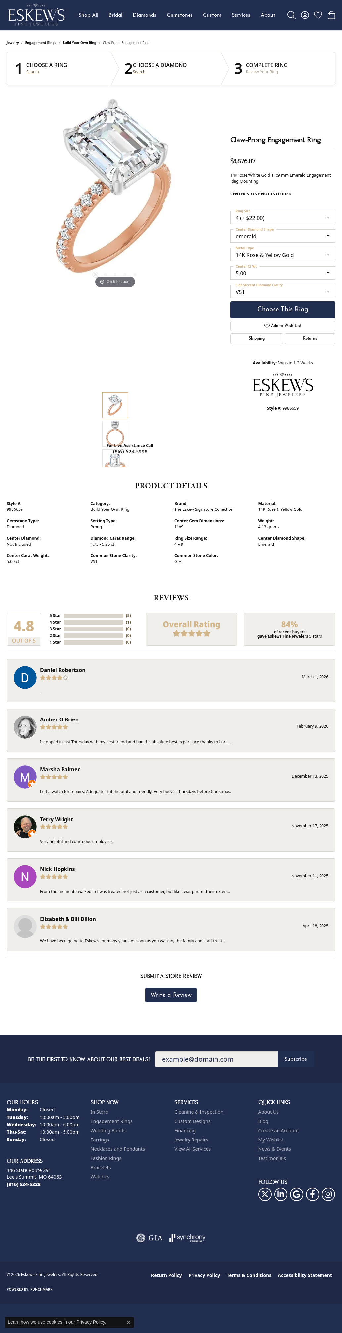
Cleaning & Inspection (198, 1112)
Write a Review (171, 995)
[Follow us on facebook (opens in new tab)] (312, 1194)
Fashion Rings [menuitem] (106, 1158)
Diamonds (144, 15)
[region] (115, 190)
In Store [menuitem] (99, 1112)
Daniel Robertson (63, 670)
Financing (185, 1130)
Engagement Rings (40, 42)
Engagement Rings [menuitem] (112, 1121)
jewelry (13, 42)
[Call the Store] (24, 1184)
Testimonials (272, 1158)
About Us (268, 1112)
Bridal (115, 15)
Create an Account (278, 1130)
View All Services (192, 1149)
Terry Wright (56, 819)
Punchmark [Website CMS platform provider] (41, 1289)
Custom (212, 15)
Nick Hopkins (57, 869)
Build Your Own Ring (80, 42)
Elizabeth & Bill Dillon (68, 919)
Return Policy (166, 1275)
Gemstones (180, 15)
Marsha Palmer (60, 769)
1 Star (55, 642)
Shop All (88, 15)
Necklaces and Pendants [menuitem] (118, 1149)
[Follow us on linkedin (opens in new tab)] (280, 1194)
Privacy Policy (204, 1275)
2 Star (55, 635)
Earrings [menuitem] (100, 1140)
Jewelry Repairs (191, 1140)
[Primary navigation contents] (176, 15)
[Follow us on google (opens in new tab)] (296, 1194)
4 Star (55, 622)
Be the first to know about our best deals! (89, 1059)
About (268, 15)
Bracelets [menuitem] (101, 1167)
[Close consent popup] (129, 1322)
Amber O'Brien (59, 719)
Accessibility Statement (305, 1275)
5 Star (55, 615)
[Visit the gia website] (149, 1238)
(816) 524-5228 (130, 452)
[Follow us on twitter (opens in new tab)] (265, 1194)
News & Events (274, 1149)
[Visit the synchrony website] (187, 1238)
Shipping (257, 339)
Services (241, 15)
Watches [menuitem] (100, 1177)
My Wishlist (271, 1140)
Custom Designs (192, 1121)
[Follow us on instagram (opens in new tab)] (328, 1194)
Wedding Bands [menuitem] (108, 1130)
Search (32, 72)
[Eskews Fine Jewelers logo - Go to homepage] (36, 15)
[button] (291, 15)
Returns (310, 339)
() (128, 615)
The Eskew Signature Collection (203, 509)
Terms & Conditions (249, 1275)
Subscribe (295, 1059)
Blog (263, 1121)
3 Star (55, 629)
